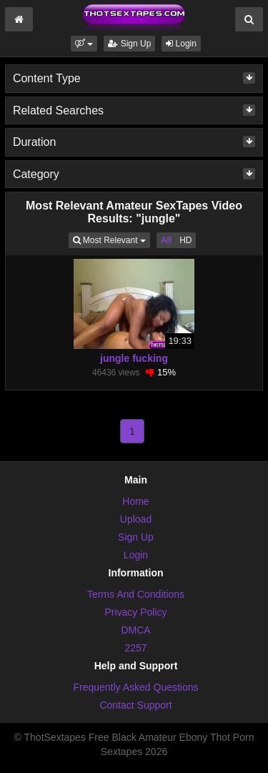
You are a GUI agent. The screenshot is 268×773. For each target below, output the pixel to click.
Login (181, 44)
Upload (136, 519)
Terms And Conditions (135, 594)
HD (185, 240)
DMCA (135, 630)
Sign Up (129, 44)
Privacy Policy (135, 612)
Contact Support (135, 705)
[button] (84, 43)
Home (135, 501)
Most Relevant (111, 239)
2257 (135, 648)
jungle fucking (134, 358)
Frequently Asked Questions (135, 687)
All (166, 240)
